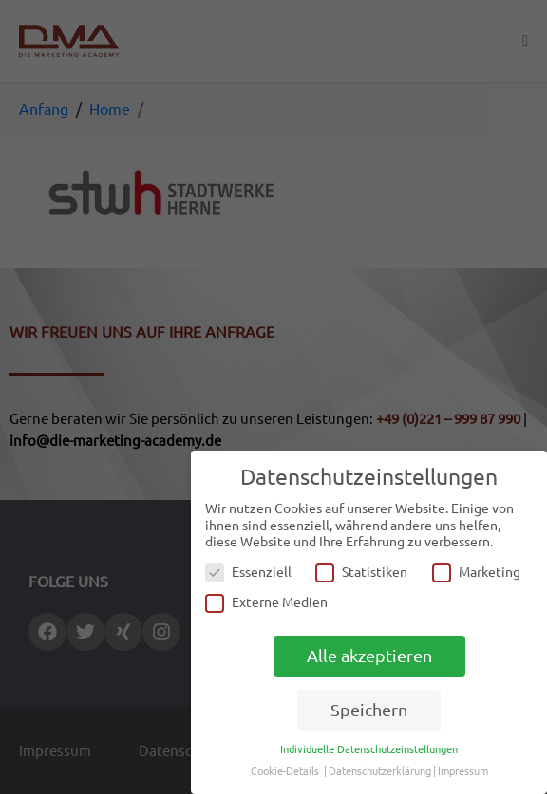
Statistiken (361, 572)
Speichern (368, 710)
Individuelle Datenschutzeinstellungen (369, 749)
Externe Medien (266, 603)
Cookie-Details (285, 771)
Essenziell (248, 572)
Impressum (463, 771)
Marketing (476, 572)
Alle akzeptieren (369, 656)
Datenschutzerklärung (380, 771)
